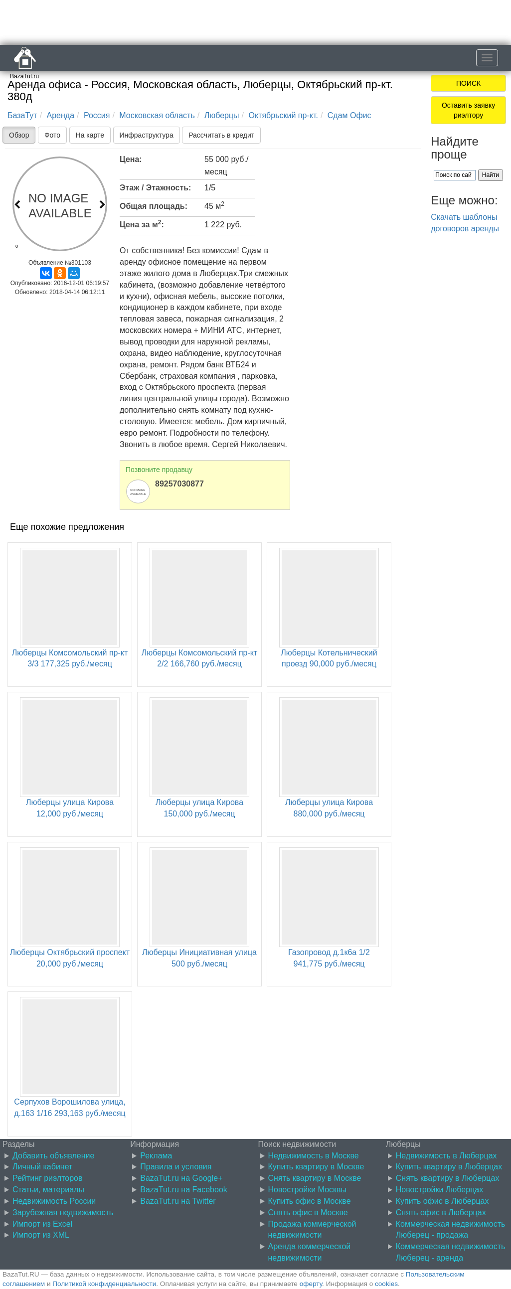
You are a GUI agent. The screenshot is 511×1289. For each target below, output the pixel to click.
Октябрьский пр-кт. (283, 115)
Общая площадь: (153, 206)
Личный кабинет (42, 1166)
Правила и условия (175, 1166)
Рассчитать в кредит (221, 135)
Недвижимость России (54, 1201)
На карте (90, 135)
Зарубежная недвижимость (62, 1212)
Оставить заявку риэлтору (468, 110)
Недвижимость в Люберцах (446, 1155)
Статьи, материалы (48, 1189)
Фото (52, 135)
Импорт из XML (40, 1235)
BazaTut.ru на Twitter (177, 1201)
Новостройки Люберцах (439, 1189)
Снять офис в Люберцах (441, 1212)
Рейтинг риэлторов (47, 1178)
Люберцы (221, 115)
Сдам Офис (349, 115)
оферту (311, 1284)
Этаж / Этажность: (155, 187)
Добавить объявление (53, 1155)
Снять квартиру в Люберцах (448, 1178)
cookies (386, 1284)
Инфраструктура (146, 135)
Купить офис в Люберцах (442, 1201)
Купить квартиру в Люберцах (449, 1166)
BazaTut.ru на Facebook (183, 1189)
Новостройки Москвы (307, 1189)
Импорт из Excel (42, 1224)
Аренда (61, 115)
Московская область (156, 115)
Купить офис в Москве (309, 1201)
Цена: (131, 159)
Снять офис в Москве (308, 1212)
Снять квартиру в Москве (314, 1178)
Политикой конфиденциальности (104, 1284)
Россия (97, 115)
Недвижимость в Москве (313, 1155)
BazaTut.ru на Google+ (181, 1178)
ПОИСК (468, 83)
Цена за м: (142, 224)
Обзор (19, 135)
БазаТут (22, 115)
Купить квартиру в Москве (316, 1166)
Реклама (156, 1155)
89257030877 (179, 484)
